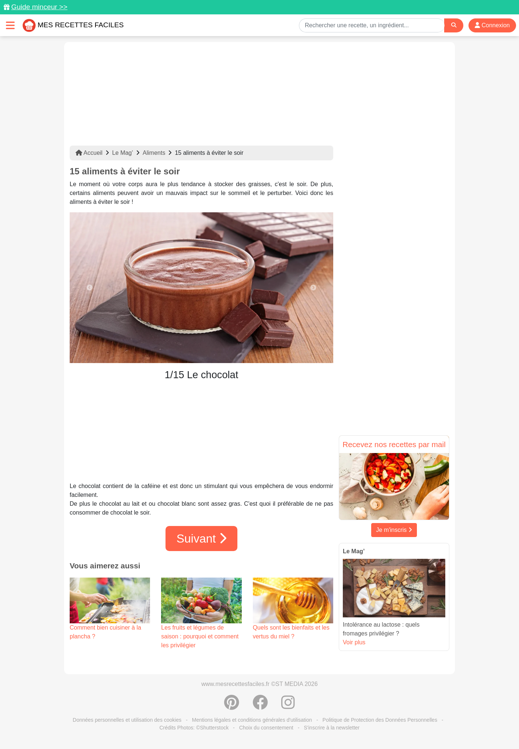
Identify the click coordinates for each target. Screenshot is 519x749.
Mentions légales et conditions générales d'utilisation (252, 720)
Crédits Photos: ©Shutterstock (194, 728)
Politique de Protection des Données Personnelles (380, 720)
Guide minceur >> (39, 7)
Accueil (89, 153)
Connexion (492, 25)
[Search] (453, 25)
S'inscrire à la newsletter (331, 728)
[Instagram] (288, 706)
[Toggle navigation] (10, 25)
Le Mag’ (122, 153)
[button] (89, 287)
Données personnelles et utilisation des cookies (127, 720)
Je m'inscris (394, 530)
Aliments (154, 153)
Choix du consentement (266, 728)
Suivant (202, 538)
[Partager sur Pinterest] (231, 706)
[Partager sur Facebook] (260, 706)
